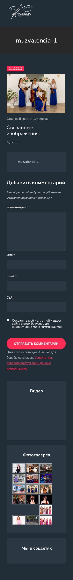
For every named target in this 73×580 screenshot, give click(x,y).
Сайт (10, 297)
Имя (11, 255)
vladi (15, 142)
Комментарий (17, 207)
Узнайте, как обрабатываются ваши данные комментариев (30, 363)
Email (12, 276)
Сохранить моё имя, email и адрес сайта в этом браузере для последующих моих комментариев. (37, 323)
